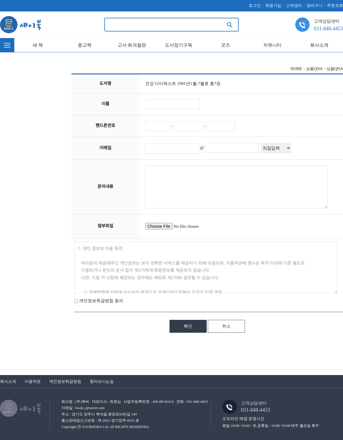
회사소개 (319, 45)
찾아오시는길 (102, 381)
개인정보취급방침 (65, 381)
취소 (226, 326)
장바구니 (314, 5)
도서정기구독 (178, 45)
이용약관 (33, 381)
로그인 (255, 5)
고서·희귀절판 (131, 45)
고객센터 (294, 5)
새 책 (38, 45)
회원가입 (273, 5)
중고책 (84, 45)
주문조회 (335, 5)
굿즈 (225, 45)
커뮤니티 (272, 45)
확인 (188, 326)
